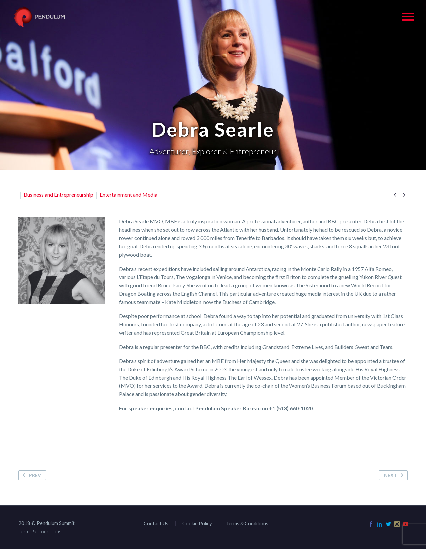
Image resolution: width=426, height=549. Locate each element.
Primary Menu (408, 17)
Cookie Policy (197, 523)
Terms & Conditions (247, 523)
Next (395, 475)
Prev (30, 475)
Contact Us (156, 523)
